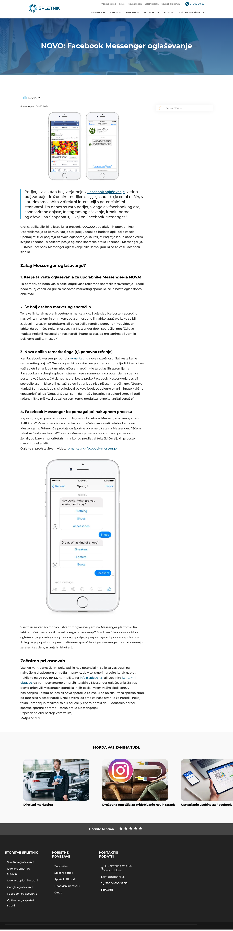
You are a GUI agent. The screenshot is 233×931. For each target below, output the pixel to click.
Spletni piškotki (64, 880)
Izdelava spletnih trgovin (18, 873)
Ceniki (114, 13)
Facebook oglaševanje (107, 192)
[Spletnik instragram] (109, 891)
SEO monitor (151, 13)
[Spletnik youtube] (107, 891)
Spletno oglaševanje (20, 863)
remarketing (79, 358)
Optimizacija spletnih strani (21, 904)
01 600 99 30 (197, 3)
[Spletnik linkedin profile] (105, 891)
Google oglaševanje (20, 888)
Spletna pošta (135, 4)
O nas (58, 894)
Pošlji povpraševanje (191, 13)
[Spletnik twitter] (112, 891)
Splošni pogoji (63, 874)
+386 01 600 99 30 (116, 884)
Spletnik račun (152, 4)
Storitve (96, 13)
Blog (167, 13)
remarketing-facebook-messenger (92, 448)
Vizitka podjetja (108, 4)
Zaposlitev (61, 867)
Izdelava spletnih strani (22, 882)
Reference (132, 13)
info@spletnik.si (91, 678)
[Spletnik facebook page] (102, 891)
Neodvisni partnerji (67, 887)
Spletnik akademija (171, 4)
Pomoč (122, 4)
